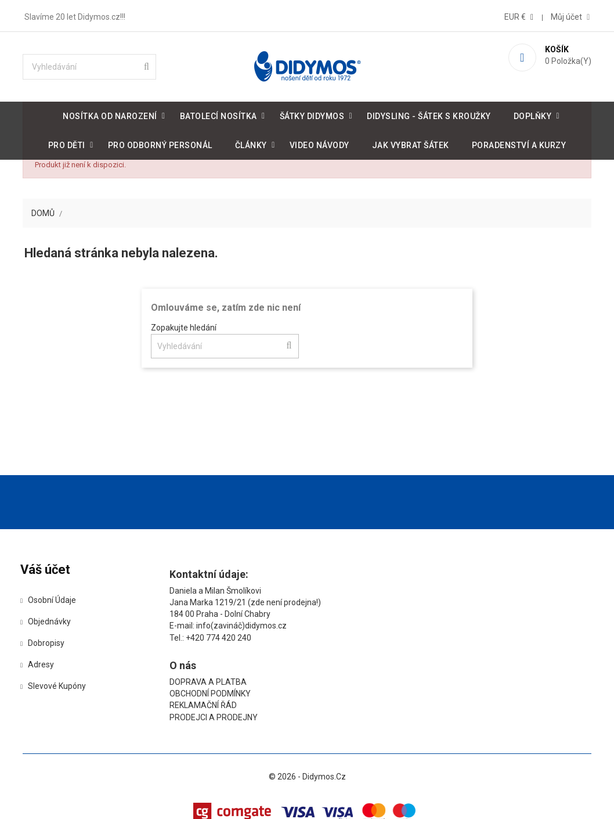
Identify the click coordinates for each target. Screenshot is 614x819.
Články (251, 143)
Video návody (319, 143)
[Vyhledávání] (101, 64)
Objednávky (62, 643)
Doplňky (533, 113)
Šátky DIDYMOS (312, 113)
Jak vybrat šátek (410, 143)
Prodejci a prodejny (406, 647)
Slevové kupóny (70, 707)
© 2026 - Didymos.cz (307, 772)
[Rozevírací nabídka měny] (508, 14)
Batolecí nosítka (218, 113)
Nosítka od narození (110, 113)
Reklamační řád (395, 635)
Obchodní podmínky (402, 623)
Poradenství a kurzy (519, 143)
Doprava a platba (400, 611)
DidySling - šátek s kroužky (429, 113)
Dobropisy (59, 664)
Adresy (54, 686)
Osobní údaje (65, 621)
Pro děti (66, 143)
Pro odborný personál (160, 143)
